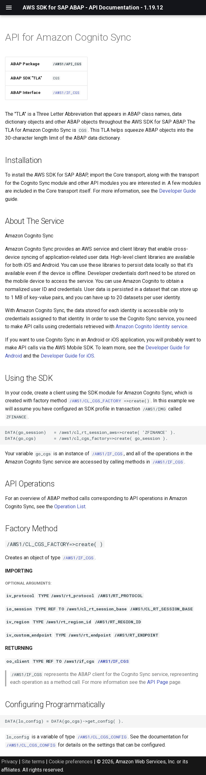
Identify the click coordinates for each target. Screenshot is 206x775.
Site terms (33, 762)
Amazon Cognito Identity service (151, 326)
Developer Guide (177, 191)
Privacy (9, 762)
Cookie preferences (71, 762)
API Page (157, 682)
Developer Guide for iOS (67, 356)
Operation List (69, 507)
